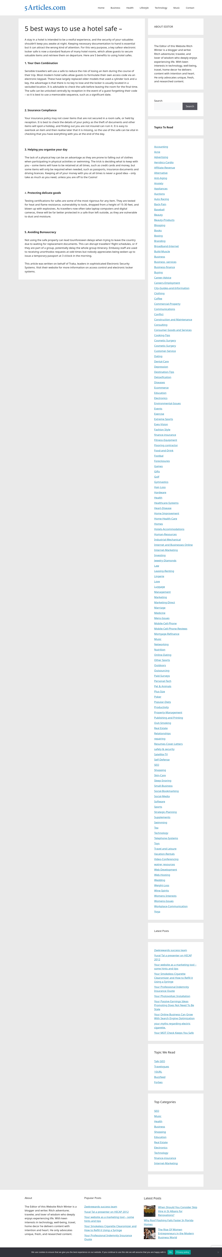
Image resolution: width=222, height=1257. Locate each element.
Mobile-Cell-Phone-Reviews (170, 628)
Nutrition (159, 649)
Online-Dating (162, 655)
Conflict (158, 314)
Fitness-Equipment (165, 440)
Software (159, 801)
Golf (156, 476)
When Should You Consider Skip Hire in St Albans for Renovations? (177, 1211)
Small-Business (163, 786)
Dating (158, 356)
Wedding (159, 880)
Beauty (158, 214)
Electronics (160, 398)
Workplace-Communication (171, 906)
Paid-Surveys (162, 675)
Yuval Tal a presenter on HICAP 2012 (106, 1212)
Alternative (161, 173)
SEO (156, 765)
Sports (158, 806)
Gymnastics (161, 482)
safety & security (164, 749)
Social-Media (162, 796)
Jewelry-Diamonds (165, 560)
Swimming (160, 822)
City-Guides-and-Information (171, 288)
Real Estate (161, 728)
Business (115, 7)
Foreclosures (162, 461)
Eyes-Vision (161, 424)
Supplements (162, 817)
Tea (156, 827)
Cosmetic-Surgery (165, 340)
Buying (158, 272)
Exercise (159, 414)
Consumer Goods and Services (173, 330)
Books (158, 230)
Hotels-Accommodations (169, 529)
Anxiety (158, 183)
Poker (157, 696)
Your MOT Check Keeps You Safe (174, 1033)
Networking (161, 644)
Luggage (159, 586)
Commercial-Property (167, 304)
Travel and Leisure (165, 848)
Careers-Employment (167, 283)
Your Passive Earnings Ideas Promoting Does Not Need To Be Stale (174, 1005)
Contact (190, 7)
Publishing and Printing (168, 717)
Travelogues (161, 1066)
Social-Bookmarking (166, 791)
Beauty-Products (164, 220)
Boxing (158, 235)
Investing (160, 555)
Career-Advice (162, 277)
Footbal (158, 455)
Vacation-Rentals (164, 854)
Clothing (159, 293)
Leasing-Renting (164, 571)
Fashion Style (162, 429)
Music (176, 7)
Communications (164, 309)
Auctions (159, 194)
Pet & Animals (162, 686)
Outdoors (160, 665)
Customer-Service (165, 351)
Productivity (161, 707)
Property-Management (168, 712)
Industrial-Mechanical (167, 539)
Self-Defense (162, 759)
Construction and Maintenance (173, 319)
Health (130, 7)
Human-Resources (165, 534)
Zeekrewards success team (170, 950)
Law (156, 565)
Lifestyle (144, 7)
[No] (218, 1252)
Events (158, 408)
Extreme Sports (163, 419)
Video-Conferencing (166, 859)
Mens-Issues (161, 618)
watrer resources (164, 864)
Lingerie (159, 576)
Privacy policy (182, 1252)
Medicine (159, 613)
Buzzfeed (159, 1077)
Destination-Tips (164, 372)
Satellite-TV (161, 754)
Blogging (159, 225)
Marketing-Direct (164, 602)
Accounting (161, 146)
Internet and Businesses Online (173, 545)
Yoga (157, 911)
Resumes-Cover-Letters (168, 744)
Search (158, 100)
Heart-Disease (162, 508)
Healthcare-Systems (166, 503)
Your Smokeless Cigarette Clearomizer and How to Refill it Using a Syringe (173, 977)
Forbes (158, 1082)
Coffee (158, 298)
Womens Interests (165, 896)
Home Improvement (166, 513)
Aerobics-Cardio (164, 162)
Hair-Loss (160, 487)
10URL (158, 1071)
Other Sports (162, 660)
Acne (157, 152)
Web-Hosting (162, 875)
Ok (170, 1252)
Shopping (160, 770)
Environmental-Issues (167, 403)
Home (101, 7)
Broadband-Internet (166, 246)
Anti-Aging (160, 178)
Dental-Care (161, 361)
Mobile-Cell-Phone (165, 623)
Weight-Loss (161, 885)
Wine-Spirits (161, 890)
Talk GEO (159, 1061)
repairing (159, 738)
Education (160, 393)
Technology (161, 7)
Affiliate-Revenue (164, 167)
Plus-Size (159, 691)
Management (162, 592)
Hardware (160, 492)
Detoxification (162, 377)
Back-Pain (160, 204)
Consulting (160, 324)
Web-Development (165, 869)
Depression (161, 366)
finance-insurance (165, 435)
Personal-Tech (162, 681)
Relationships (162, 733)
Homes (158, 524)
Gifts (157, 471)
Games (158, 466)
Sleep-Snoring (162, 780)
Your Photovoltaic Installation (172, 996)
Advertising (161, 157)
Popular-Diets (162, 702)
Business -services (165, 262)
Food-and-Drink (163, 450)
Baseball (159, 209)
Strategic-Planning (165, 812)
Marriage (159, 607)
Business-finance (164, 267)
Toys (157, 843)
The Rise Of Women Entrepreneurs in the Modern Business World (176, 1233)
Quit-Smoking (162, 723)
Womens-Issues (164, 901)
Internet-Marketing (166, 550)
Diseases (159, 382)
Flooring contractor (166, 445)
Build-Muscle (162, 251)
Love (157, 581)
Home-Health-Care (165, 518)
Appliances (160, 188)
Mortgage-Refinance (166, 634)
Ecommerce (161, 387)
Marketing (160, 597)
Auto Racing (161, 199)
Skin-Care (160, 775)
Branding (160, 241)
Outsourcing (161, 670)
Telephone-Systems (166, 838)
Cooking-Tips (162, 335)
